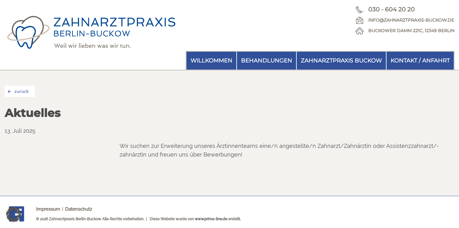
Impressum (48, 209)
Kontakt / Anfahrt (420, 60)
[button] (13, 214)
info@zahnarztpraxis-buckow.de (411, 20)
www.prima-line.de (211, 219)
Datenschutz (78, 209)
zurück (18, 91)
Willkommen (211, 60)
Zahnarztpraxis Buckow (341, 60)
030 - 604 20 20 (391, 9)
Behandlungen (266, 60)
